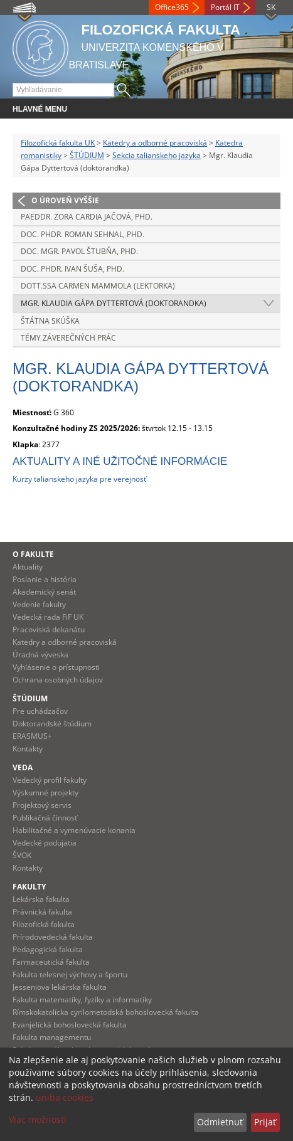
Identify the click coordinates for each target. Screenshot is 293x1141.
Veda (23, 767)
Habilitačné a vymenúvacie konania (74, 830)
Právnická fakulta (42, 911)
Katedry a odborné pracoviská (155, 142)
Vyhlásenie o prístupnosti (56, 667)
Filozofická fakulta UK (58, 142)
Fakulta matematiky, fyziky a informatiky (82, 999)
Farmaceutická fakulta (51, 962)
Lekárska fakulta (41, 899)
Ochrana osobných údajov (58, 679)
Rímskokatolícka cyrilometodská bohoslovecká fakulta (106, 1012)
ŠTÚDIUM (87, 155)
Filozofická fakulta (44, 924)
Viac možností (38, 1119)
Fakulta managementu (52, 1037)
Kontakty (28, 748)
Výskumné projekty (45, 792)
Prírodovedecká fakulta (53, 936)
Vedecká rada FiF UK (48, 617)
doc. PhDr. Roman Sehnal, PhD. (82, 234)
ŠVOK (22, 855)
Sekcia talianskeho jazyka (156, 155)
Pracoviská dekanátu (49, 629)
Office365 (172, 7)
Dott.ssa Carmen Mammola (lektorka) (98, 285)
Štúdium (30, 698)
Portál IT (225, 7)
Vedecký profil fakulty (50, 780)
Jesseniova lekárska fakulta (60, 987)
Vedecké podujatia (45, 842)
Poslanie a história (45, 579)
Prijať (265, 1122)
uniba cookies (64, 1097)
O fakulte (33, 554)
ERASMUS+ (32, 736)
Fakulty (29, 886)
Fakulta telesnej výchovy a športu (70, 974)
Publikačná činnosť (45, 817)
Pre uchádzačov (40, 711)
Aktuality (28, 566)
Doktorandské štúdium (52, 723)
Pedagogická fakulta (48, 949)
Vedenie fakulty (39, 604)
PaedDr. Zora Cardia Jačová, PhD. (86, 216)
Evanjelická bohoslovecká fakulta (70, 1024)
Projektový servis (42, 805)
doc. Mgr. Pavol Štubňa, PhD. (79, 251)
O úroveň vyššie (65, 200)
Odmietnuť (220, 1122)
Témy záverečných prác (68, 337)
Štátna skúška (50, 321)
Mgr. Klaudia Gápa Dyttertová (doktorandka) (113, 303)
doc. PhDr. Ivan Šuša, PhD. (72, 268)
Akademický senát (44, 591)
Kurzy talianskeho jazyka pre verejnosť (79, 479)
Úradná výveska (40, 654)
